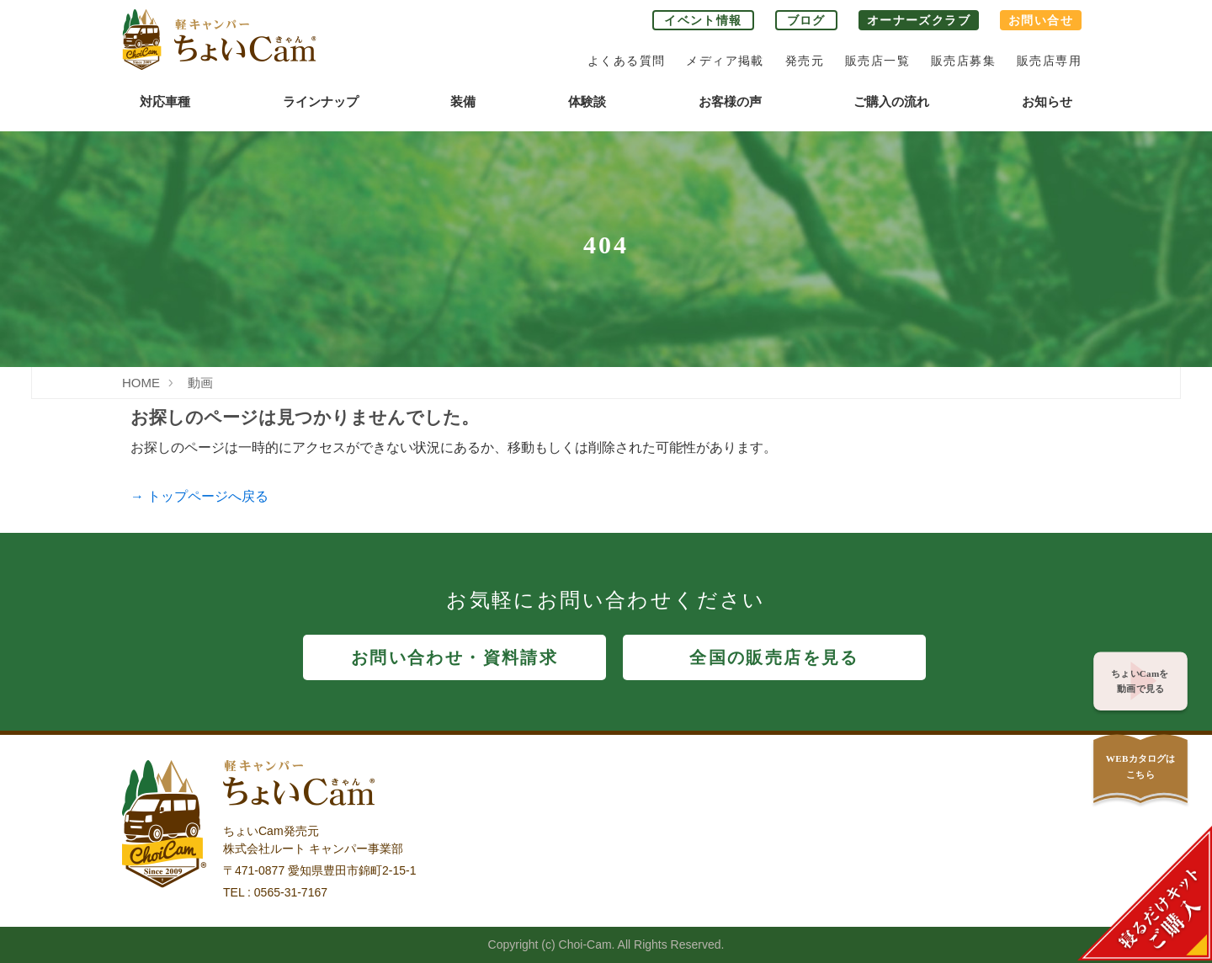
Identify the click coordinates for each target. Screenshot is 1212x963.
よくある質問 (626, 60)
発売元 (804, 60)
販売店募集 (963, 60)
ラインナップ (321, 101)
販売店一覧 (877, 60)
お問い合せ (1040, 20)
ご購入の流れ (891, 101)
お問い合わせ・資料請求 (454, 657)
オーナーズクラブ (918, 20)
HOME (141, 382)
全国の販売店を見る (774, 657)
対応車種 (165, 101)
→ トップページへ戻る (199, 496)
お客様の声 (730, 101)
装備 (463, 101)
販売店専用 (1049, 60)
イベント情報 (703, 20)
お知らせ (1047, 101)
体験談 (587, 101)
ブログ (806, 20)
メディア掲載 (724, 60)
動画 (200, 382)
